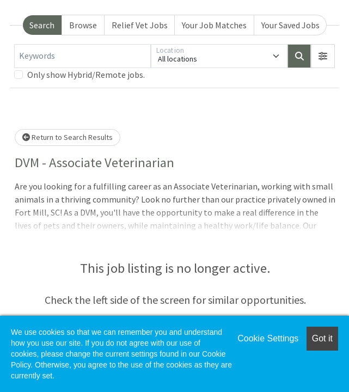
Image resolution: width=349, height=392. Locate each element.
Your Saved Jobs (290, 25)
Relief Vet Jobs (140, 25)
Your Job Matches (214, 25)
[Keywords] (82, 56)
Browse (83, 25)
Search (41, 25)
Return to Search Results (67, 137)
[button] (323, 56)
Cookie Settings (267, 338)
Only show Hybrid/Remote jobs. (86, 74)
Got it (322, 338)
